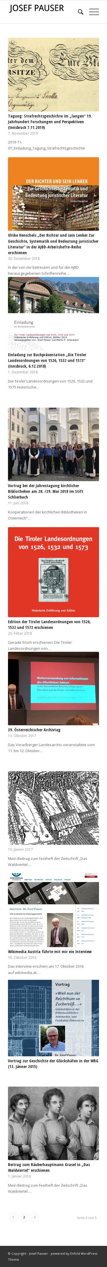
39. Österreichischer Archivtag (34, 729)
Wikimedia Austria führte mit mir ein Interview (50, 951)
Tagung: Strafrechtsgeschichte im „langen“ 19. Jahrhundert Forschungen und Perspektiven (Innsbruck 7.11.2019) (50, 121)
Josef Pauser (38, 1253)
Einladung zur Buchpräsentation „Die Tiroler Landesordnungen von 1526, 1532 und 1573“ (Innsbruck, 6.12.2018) (47, 360)
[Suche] (77, 11)
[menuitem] (77, 11)
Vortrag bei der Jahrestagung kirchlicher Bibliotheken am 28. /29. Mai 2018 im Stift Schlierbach (45, 491)
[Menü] (91, 11)
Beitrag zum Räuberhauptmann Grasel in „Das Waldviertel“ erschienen (49, 1167)
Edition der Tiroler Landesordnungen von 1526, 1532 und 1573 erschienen (49, 624)
